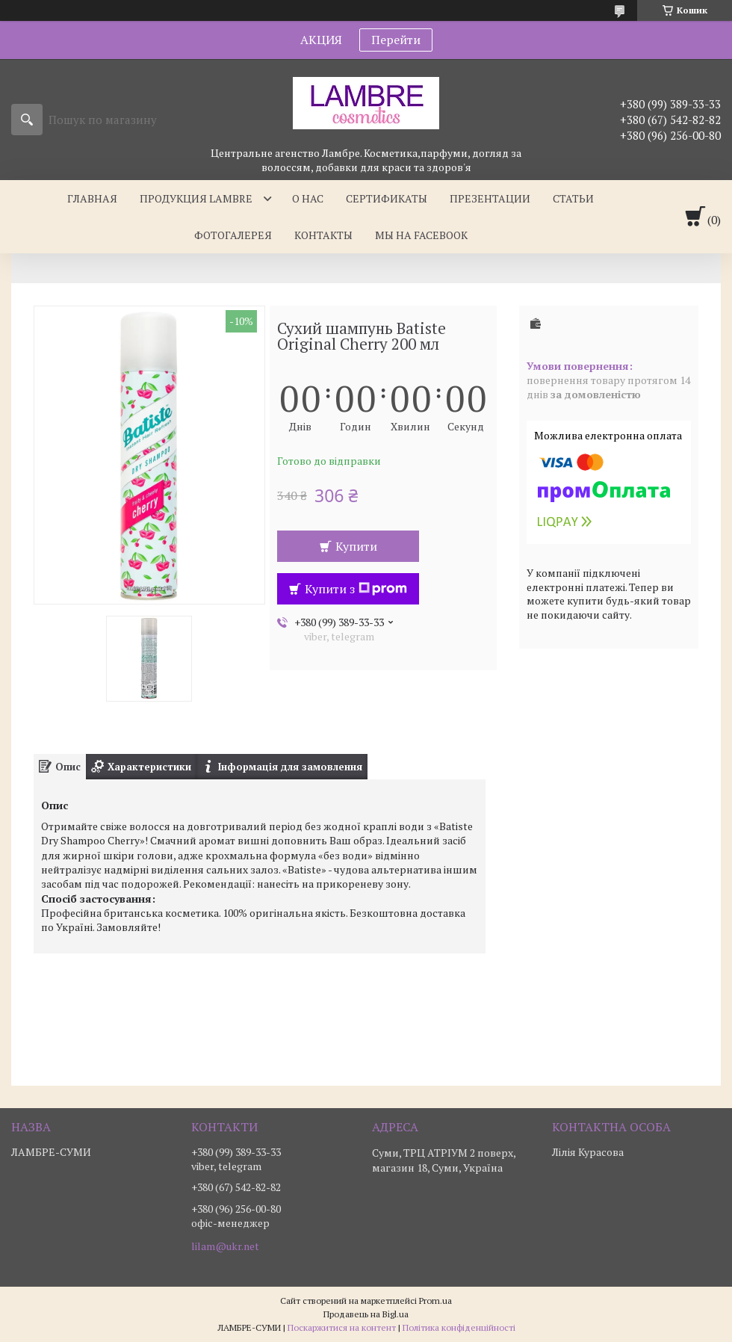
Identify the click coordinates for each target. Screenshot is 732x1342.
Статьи (573, 198)
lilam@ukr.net (225, 1246)
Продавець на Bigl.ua (366, 1314)
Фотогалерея (233, 235)
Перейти (396, 39)
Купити (356, 546)
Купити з (356, 589)
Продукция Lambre (196, 198)
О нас (307, 198)
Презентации (490, 198)
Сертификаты (386, 198)
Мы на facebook (421, 235)
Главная (92, 198)
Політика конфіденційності (459, 1327)
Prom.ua (435, 1300)
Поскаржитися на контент (342, 1327)
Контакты (323, 235)
